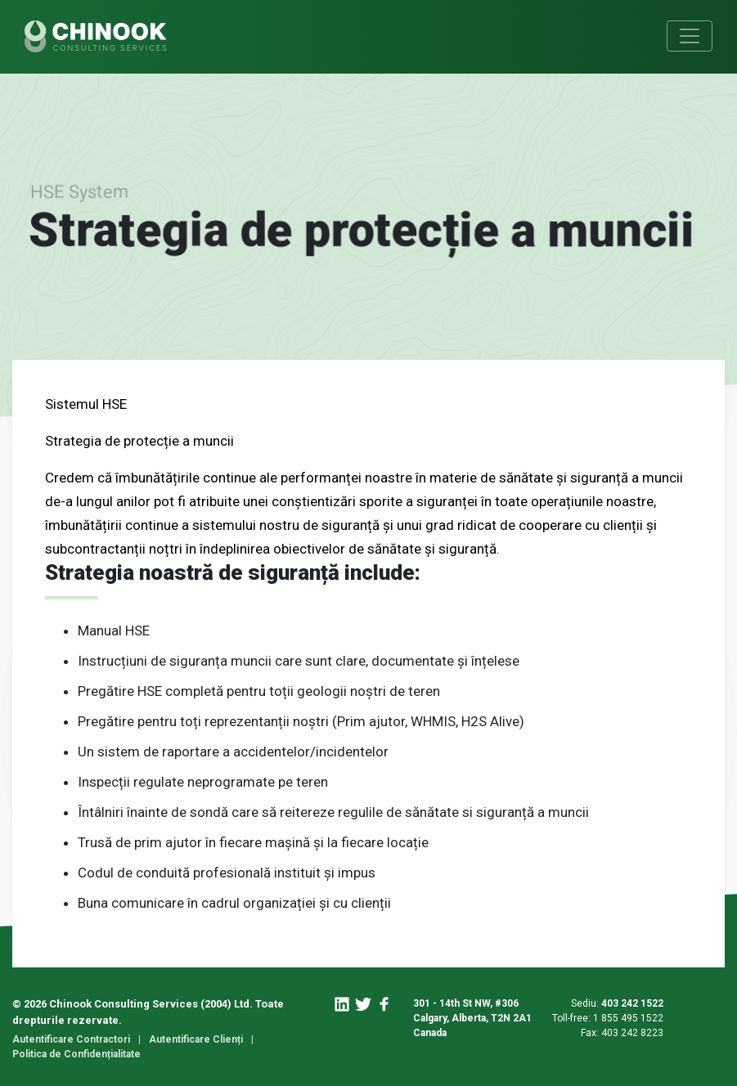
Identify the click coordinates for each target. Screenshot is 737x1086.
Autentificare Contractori (71, 1039)
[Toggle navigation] (689, 36)
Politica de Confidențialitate (76, 1054)
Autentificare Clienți (196, 1039)
